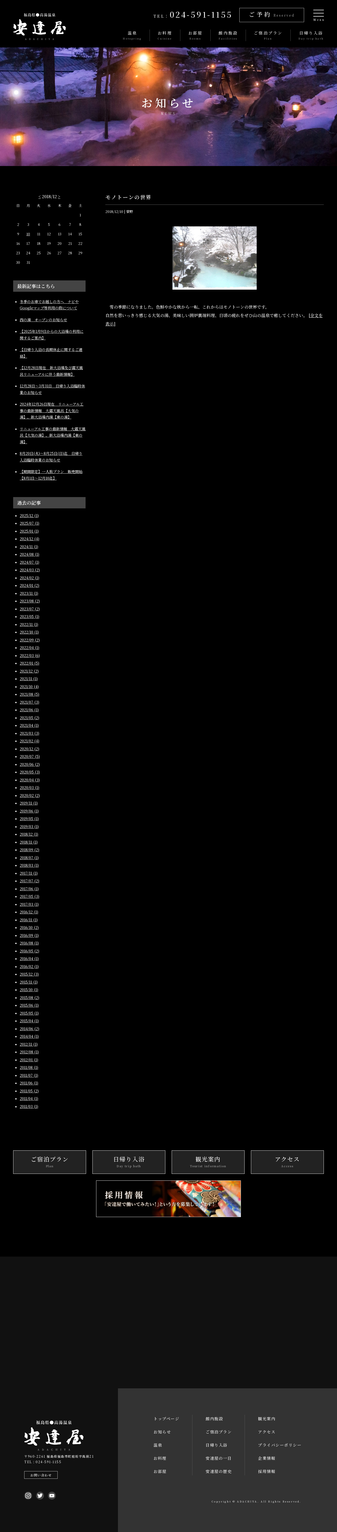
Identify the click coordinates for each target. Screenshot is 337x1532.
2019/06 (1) (29, 811)
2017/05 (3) (29, 896)
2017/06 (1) (29, 888)
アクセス (266, 1431)
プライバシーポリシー (279, 1445)
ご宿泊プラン (219, 1431)
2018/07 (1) (29, 857)
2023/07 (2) (30, 608)
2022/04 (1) (29, 647)
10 (28, 233)
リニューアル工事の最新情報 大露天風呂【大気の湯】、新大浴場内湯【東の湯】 (53, 435)
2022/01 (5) (29, 663)
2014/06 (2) (29, 1028)
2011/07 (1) (29, 1075)
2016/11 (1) (29, 919)
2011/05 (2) (29, 1090)
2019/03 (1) (29, 826)
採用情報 (266, 1471)
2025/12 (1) (29, 515)
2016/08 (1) (29, 943)
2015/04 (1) (29, 1020)
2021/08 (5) (29, 694)
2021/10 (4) (29, 686)
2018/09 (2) (29, 849)
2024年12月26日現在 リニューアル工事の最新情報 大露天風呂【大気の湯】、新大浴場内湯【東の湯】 (51, 410)
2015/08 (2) (29, 997)
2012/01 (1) (29, 1059)
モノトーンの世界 (128, 197)
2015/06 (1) (29, 1005)
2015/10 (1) (29, 989)
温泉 (157, 1445)
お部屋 (160, 1471)
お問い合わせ (40, 1475)
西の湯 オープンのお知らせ (43, 319)
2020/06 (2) (30, 764)
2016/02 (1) (29, 966)
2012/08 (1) (29, 1051)
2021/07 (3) (29, 702)
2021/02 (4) (29, 740)
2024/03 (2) (30, 569)
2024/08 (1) (29, 554)
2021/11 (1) (29, 678)
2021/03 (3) (29, 733)
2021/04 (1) (29, 725)
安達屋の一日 (219, 1458)
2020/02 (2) (30, 795)
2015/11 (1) (29, 982)
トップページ (166, 1418)
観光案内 (266, 1418)
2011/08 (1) (29, 1067)
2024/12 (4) (29, 538)
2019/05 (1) (29, 818)
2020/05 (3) (30, 772)
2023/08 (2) (30, 601)
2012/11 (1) (29, 1044)
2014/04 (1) (29, 1036)
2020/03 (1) (29, 787)
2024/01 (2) (29, 585)
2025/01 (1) (29, 531)
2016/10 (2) (29, 927)
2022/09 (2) (30, 640)
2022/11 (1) (29, 624)
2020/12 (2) (29, 748)
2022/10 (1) (29, 632)
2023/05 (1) (29, 616)
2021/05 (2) (29, 717)
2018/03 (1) (29, 865)
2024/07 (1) (29, 562)
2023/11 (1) (29, 593)
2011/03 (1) (29, 1106)
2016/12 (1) (29, 912)
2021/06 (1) (29, 709)
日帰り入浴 (216, 1445)
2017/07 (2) (29, 880)
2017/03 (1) (29, 904)
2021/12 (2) (29, 671)
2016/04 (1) (29, 958)
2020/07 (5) (30, 756)
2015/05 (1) (29, 1013)
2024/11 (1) (29, 546)
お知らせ (162, 1431)
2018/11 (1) (29, 842)
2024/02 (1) (29, 577)
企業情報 (266, 1458)
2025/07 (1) (29, 523)
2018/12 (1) (29, 834)
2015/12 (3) (29, 974)
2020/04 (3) (30, 779)
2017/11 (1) (29, 873)
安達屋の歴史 (219, 1471)
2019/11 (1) (29, 803)
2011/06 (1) (29, 1083)
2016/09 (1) (29, 935)
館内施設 (214, 1418)
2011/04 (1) (29, 1098)
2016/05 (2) (29, 951)
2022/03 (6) (30, 655)
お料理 (160, 1458)
